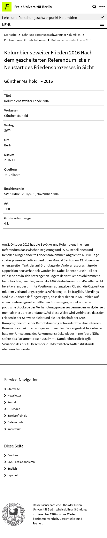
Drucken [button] (12, 455)
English (12, 468)
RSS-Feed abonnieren (21, 462)
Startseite (10, 35)
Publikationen (13, 40)
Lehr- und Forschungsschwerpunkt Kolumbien (51, 35)
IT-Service (13, 409)
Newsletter (14, 395)
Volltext (14, 174)
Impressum (14, 429)
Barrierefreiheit (17, 415)
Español (12, 475)
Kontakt (12, 402)
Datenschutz (15, 422)
